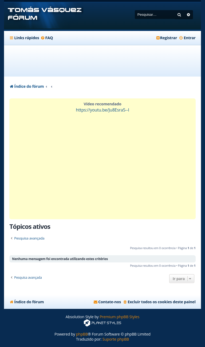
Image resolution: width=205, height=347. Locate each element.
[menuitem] (46, 38)
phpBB (82, 334)
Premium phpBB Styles (119, 316)
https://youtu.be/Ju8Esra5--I (102, 110)
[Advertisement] (106, 61)
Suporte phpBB (115, 339)
